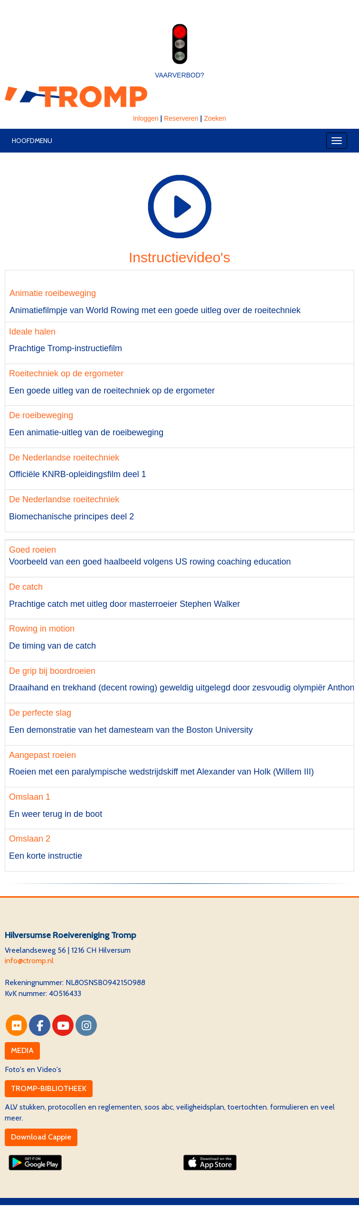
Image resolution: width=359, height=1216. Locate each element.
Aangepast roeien (42, 755)
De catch (26, 587)
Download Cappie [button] (41, 1136)
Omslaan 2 (29, 838)
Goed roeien (32, 550)
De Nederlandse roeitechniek (64, 457)
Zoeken (215, 118)
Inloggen (146, 118)
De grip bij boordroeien (52, 671)
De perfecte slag (40, 713)
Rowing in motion (42, 628)
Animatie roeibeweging (50, 293)
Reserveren (181, 118)
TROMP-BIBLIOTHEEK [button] (48, 1088)
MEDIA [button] (22, 1050)
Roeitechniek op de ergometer (66, 373)
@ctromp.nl (29, 960)
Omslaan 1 (29, 797)
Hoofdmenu (32, 140)
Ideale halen (32, 331)
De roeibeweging (41, 415)
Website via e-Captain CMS (49, 1210)
